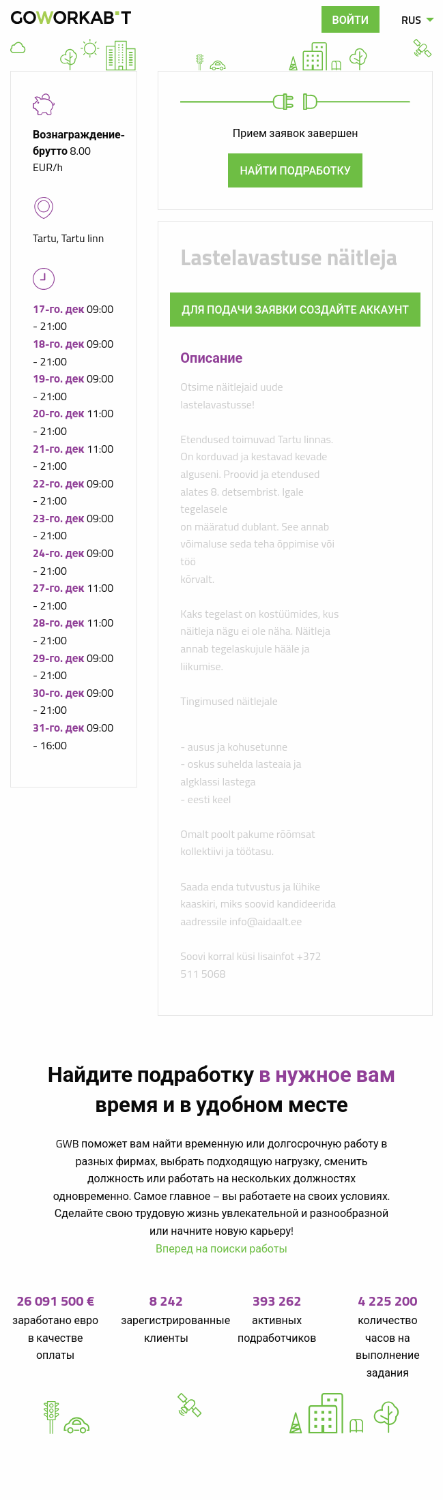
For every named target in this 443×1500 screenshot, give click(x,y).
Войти (350, 20)
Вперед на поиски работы (221, 1248)
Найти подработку (295, 170)
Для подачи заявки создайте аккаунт (295, 309)
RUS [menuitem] (411, 20)
